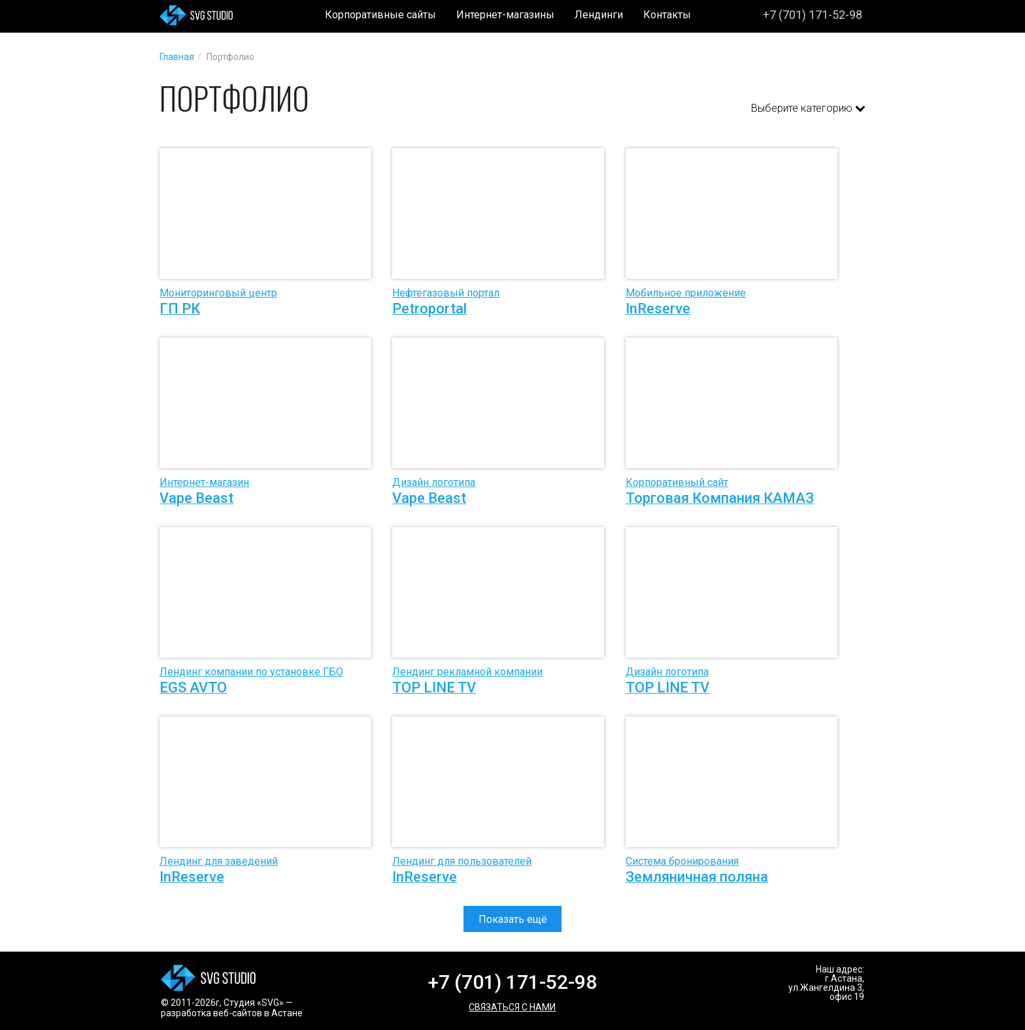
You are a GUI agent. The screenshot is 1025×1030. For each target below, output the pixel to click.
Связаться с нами (512, 1007)
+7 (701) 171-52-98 (812, 15)
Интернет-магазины (505, 14)
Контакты (667, 14)
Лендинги (599, 14)
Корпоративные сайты (380, 14)
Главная (177, 57)
